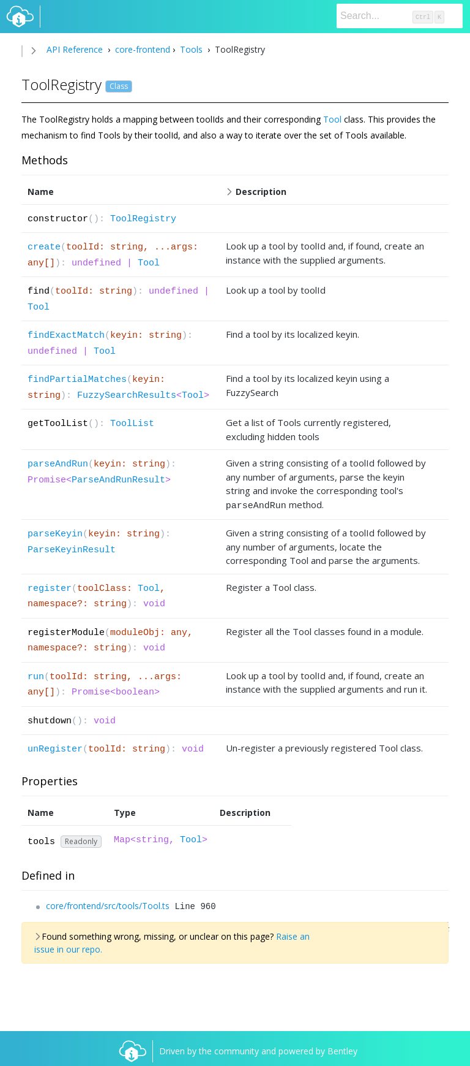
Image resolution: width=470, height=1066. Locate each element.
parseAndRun (58, 464)
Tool (332, 119)
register (50, 587)
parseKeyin (55, 532)
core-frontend (141, 49)
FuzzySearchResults (126, 395)
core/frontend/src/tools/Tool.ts (108, 904)
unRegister (55, 747)
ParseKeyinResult (72, 548)
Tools (191, 49)
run (36, 675)
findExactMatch (66, 335)
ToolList (132, 424)
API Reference (74, 49)
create (44, 247)
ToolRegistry (143, 219)
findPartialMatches (77, 380)
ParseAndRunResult (118, 480)
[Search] (400, 16)
